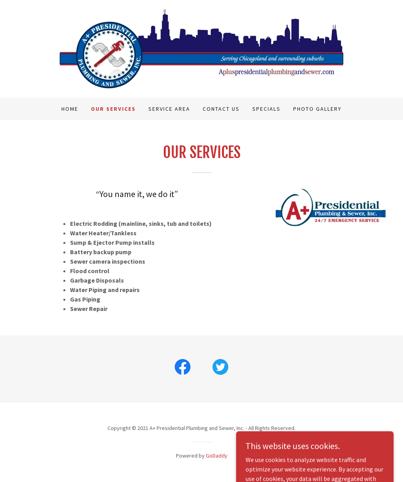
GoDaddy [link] (216, 455)
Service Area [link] (169, 108)
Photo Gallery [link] (317, 108)
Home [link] (69, 108)
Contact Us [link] (221, 108)
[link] (201, 48)
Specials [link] (266, 108)
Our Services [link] (113, 108)
